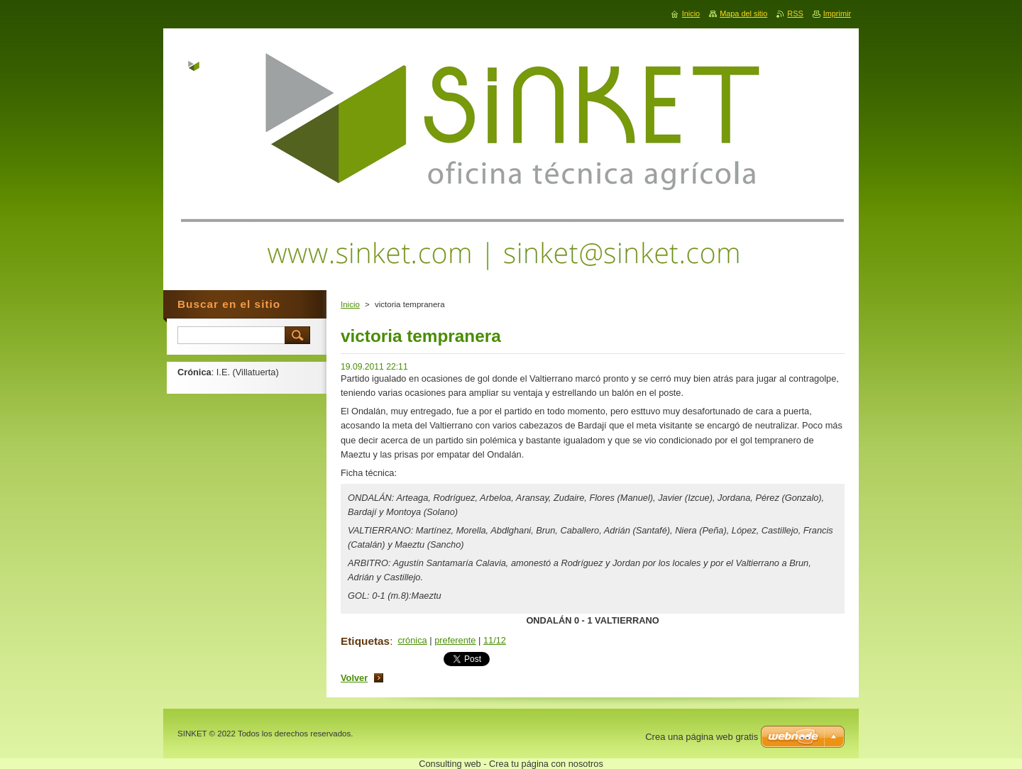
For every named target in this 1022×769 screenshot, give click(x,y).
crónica (412, 640)
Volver (354, 678)
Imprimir (837, 13)
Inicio (350, 304)
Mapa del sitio (743, 13)
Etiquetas (365, 641)
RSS (795, 13)
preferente (455, 640)
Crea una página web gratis (701, 736)
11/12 (494, 640)
